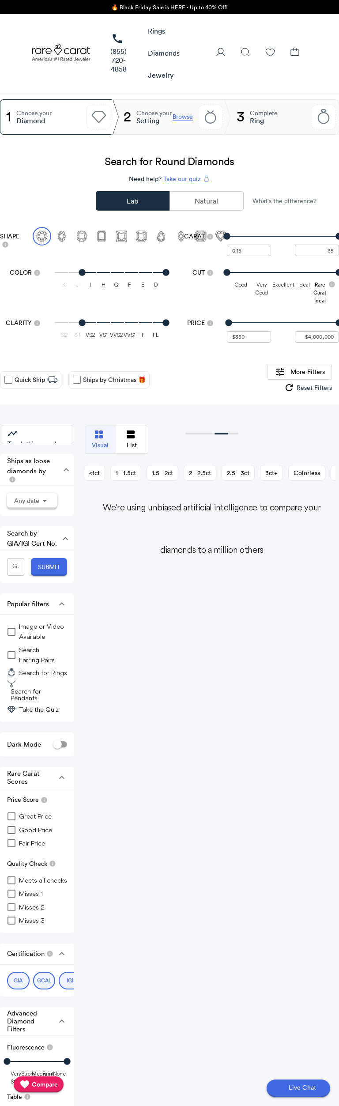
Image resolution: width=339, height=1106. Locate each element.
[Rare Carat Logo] (61, 55)
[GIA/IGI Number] (15, 567)
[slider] (283, 236)
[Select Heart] (220, 236)
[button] (156, 31)
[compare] (39, 1084)
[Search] (245, 53)
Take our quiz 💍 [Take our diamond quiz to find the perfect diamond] (186, 179)
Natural (206, 200)
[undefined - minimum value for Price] (249, 337)
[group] (308, 388)
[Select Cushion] (81, 236)
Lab (132, 200)
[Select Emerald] (101, 236)
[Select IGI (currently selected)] (70, 980)
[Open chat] (298, 1088)
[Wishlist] (270, 53)
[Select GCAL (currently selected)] (44, 980)
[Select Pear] (161, 236)
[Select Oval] (62, 236)
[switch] (60, 745)
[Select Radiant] (141, 236)
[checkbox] (8, 379)
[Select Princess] (121, 236)
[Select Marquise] (181, 236)
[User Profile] (220, 53)
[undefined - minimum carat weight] (249, 250)
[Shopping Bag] (294, 53)
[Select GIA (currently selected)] (18, 980)
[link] (118, 53)
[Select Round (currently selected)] (42, 236)
